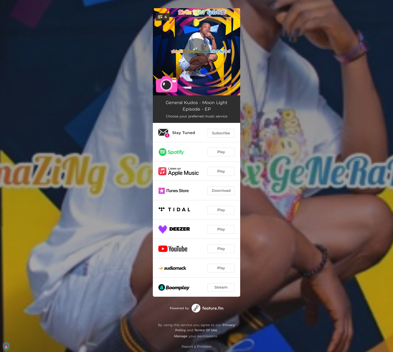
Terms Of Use (205, 330)
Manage (180, 336)
